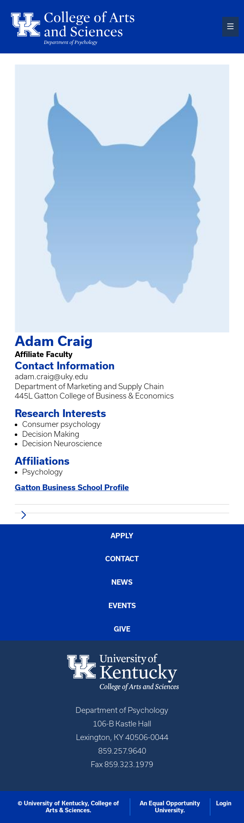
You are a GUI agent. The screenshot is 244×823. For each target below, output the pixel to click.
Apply (122, 535)
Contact (122, 558)
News (122, 582)
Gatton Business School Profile (72, 487)
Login (223, 803)
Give (122, 629)
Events (122, 605)
